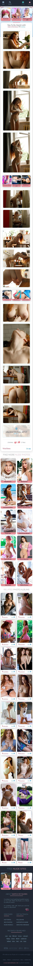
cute (21, 941)
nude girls (25, 936)
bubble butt (23, 938)
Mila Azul (14, 936)
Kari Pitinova (13, 26)
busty (25, 941)
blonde (13, 938)
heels (17, 941)
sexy (10, 936)
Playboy (8, 938)
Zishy (23, 26)
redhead (9, 941)
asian (6, 936)
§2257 (28, 954)
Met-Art (17, 938)
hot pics (20, 936)
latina (13, 941)
